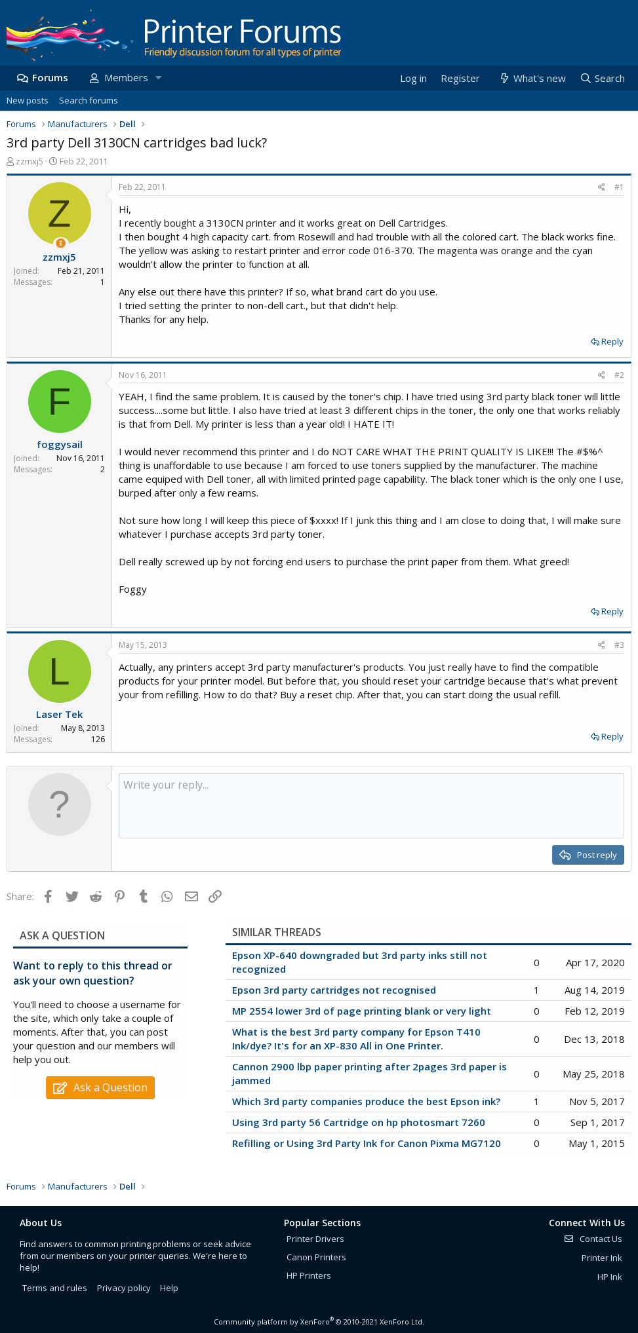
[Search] (601, 78)
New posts (28, 100)
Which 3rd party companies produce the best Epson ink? (366, 1101)
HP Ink (609, 1277)
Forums (50, 77)
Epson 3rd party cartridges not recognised (334, 989)
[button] (158, 78)
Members (126, 77)
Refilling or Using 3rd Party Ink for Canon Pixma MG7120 (366, 1143)
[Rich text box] (371, 805)
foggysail (60, 444)
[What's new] (531, 78)
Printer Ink (602, 1258)
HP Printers (309, 1275)
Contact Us (592, 1239)
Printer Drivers (315, 1239)
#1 (619, 187)
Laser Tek (59, 714)
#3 (619, 644)
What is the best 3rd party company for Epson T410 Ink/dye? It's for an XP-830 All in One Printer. (356, 1038)
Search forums (88, 100)
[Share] (601, 187)
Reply (612, 341)
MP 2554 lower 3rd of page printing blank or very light (361, 1010)
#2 (619, 375)
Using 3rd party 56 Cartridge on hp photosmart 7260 (358, 1122)
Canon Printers (316, 1257)
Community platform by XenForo (319, 1321)
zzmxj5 (29, 161)
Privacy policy (124, 1288)
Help (169, 1288)
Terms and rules (54, 1288)
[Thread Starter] (60, 243)
